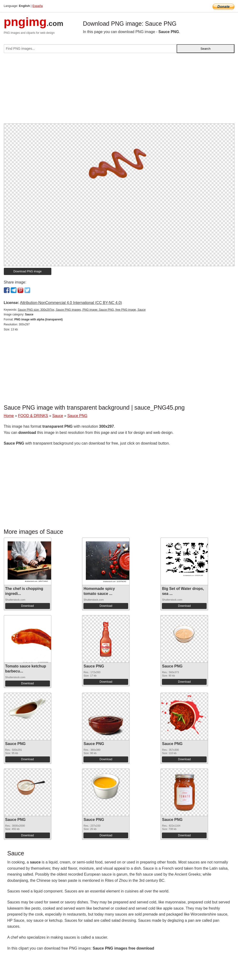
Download (27, 606)
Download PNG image (27, 271)
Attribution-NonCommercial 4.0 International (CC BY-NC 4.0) (71, 303)
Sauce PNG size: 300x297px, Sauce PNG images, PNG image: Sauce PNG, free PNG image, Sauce (82, 309)
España (37, 6)
